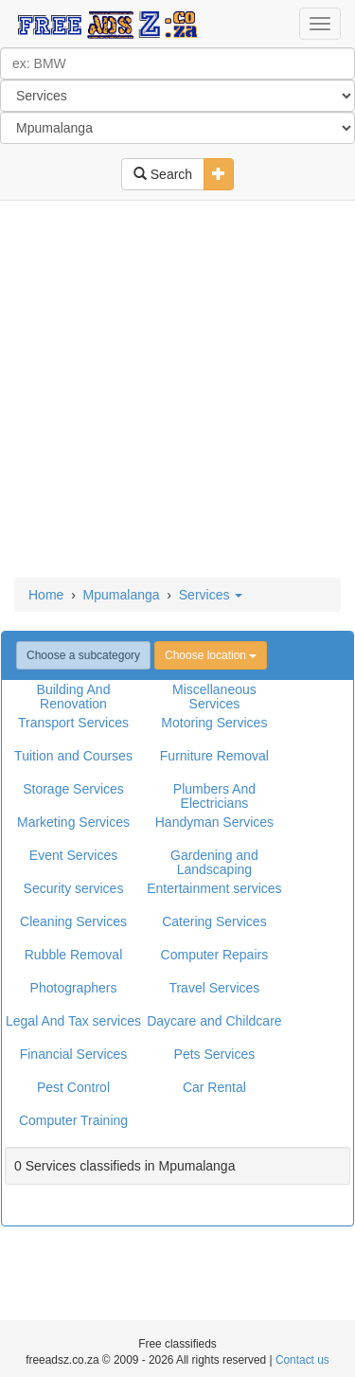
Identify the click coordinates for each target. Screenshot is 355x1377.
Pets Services (215, 1054)
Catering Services (214, 921)
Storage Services (73, 788)
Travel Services (214, 987)
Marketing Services (73, 822)
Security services (74, 888)
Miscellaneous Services (214, 696)
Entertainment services (214, 888)
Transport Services (73, 722)
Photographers (73, 987)
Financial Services (74, 1054)
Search (162, 174)
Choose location (211, 655)
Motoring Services (214, 722)
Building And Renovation (74, 696)
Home (45, 594)
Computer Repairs (215, 954)
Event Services (73, 855)
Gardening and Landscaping (214, 862)
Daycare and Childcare (214, 1020)
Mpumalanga (121, 594)
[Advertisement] (177, 390)
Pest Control (73, 1087)
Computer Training (73, 1120)
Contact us (302, 1360)
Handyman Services (214, 822)
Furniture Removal (214, 755)
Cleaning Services (73, 921)
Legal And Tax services (73, 1020)
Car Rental (214, 1087)
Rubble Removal (74, 954)
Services (211, 594)
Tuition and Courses (73, 755)
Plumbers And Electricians (214, 796)
